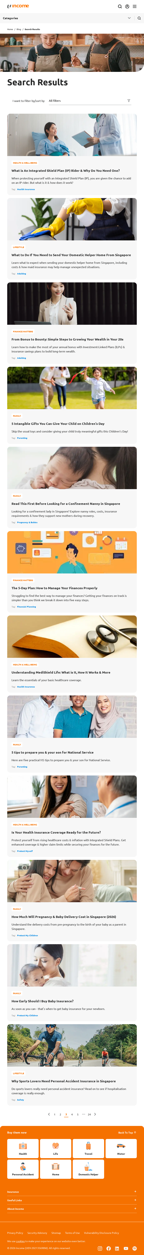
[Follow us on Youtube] (126, 1248)
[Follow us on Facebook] (108, 1248)
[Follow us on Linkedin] (117, 1248)
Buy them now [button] (17, 1132)
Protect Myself (25, 851)
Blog (19, 29)
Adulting (21, 273)
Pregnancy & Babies (27, 522)
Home (10, 29)
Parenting (22, 437)
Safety (20, 1099)
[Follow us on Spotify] (134, 1248)
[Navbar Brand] (18, 6)
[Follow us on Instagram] (100, 1248)
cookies (20, 1241)
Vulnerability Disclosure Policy (101, 1232)
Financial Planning (26, 606)
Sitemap (56, 1232)
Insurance (13, 1191)
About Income (15, 1208)
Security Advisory (37, 1232)
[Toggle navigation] (134, 6)
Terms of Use (72, 1232)
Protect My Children (27, 935)
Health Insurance (26, 189)
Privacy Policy (15, 1232)
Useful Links (14, 1200)
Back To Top (127, 1132)
